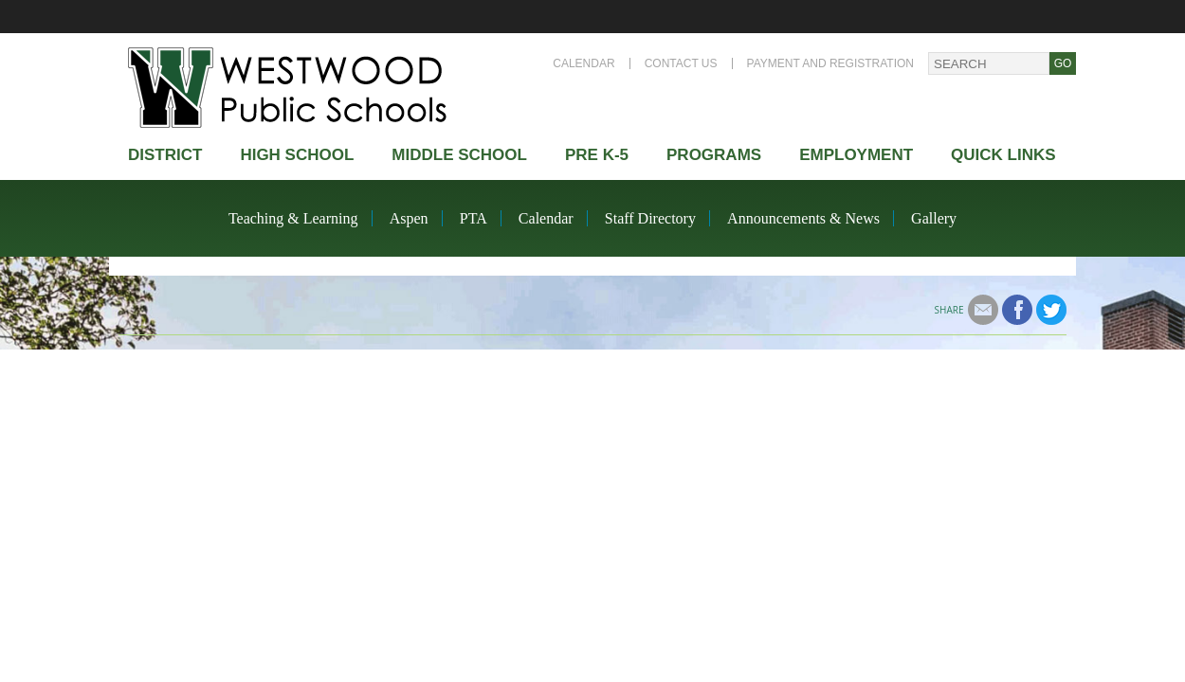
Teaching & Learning (293, 218)
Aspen (409, 218)
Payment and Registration (830, 63)
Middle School (459, 155)
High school (297, 155)
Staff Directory (650, 218)
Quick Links (1003, 155)
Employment (856, 155)
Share (949, 309)
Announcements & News (803, 218)
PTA (473, 218)
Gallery (934, 218)
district (165, 155)
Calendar (583, 63)
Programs (713, 155)
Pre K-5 (597, 155)
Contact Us (681, 63)
